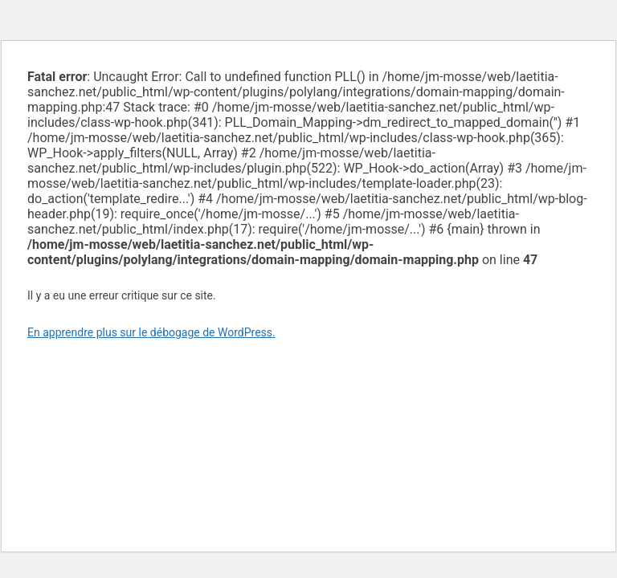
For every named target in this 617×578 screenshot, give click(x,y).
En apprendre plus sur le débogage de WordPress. (151, 332)
